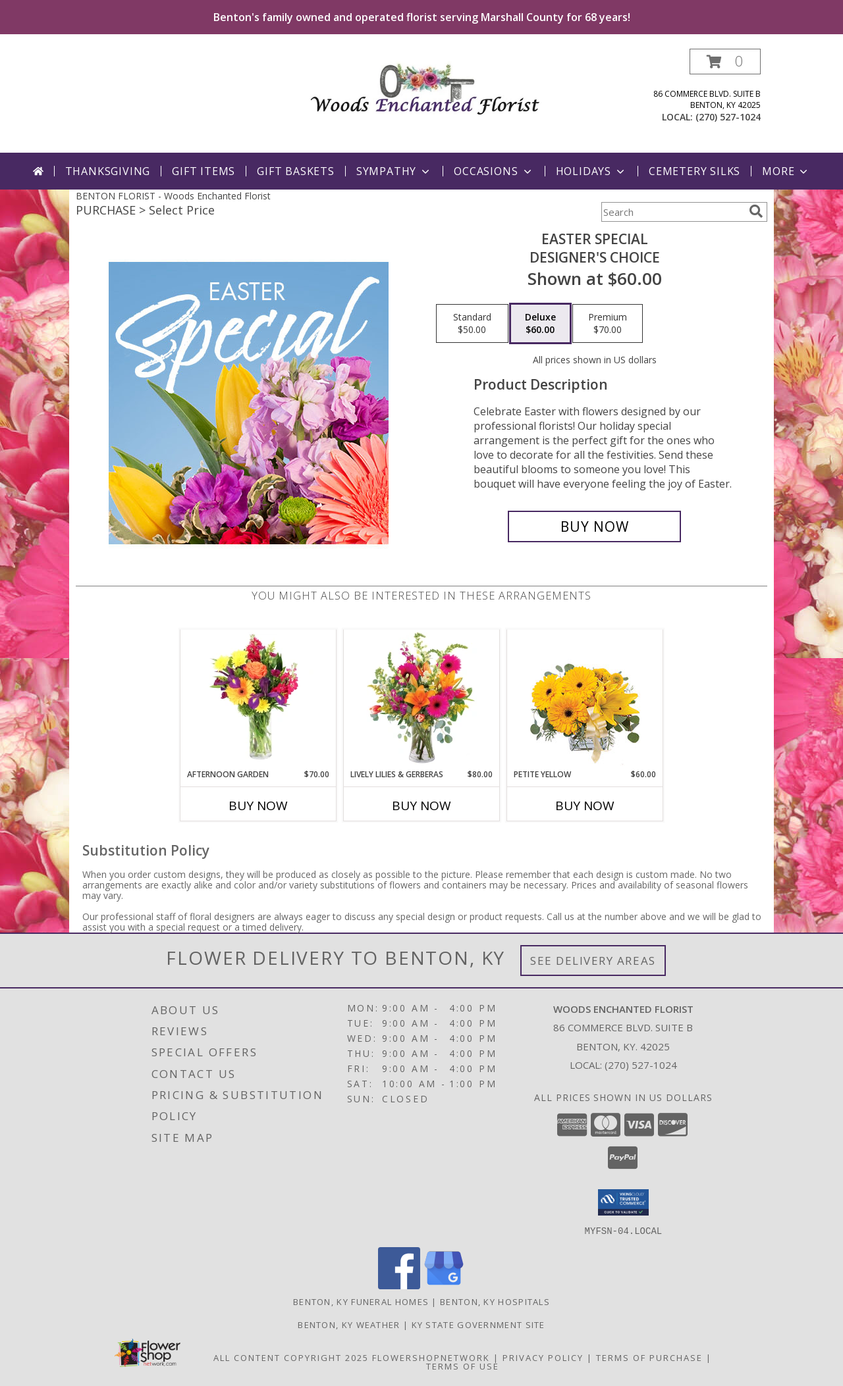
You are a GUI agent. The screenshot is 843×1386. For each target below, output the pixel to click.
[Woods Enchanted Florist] (426, 85)
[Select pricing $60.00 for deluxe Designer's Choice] (540, 324)
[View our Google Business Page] (444, 1285)
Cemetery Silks (694, 171)
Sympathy (394, 171)
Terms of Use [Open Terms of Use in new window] (462, 1366)
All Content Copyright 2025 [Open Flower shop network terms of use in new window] (291, 1357)
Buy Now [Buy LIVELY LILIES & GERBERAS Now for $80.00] (421, 805)
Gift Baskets (296, 171)
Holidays (591, 171)
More (786, 171)
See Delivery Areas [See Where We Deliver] (593, 960)
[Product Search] (672, 212)
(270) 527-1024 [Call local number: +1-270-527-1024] (728, 117)
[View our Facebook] (399, 1285)
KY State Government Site (478, 1324)
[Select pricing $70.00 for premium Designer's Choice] (607, 324)
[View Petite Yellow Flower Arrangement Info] (585, 699)
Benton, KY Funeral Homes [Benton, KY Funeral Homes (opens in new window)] (361, 1301)
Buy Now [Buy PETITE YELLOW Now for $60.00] (584, 805)
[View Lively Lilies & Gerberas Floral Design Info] (422, 698)
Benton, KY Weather (349, 1324)
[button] (725, 61)
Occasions (493, 171)
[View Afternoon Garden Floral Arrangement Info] (258, 698)
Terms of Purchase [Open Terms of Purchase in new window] (649, 1357)
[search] (756, 211)
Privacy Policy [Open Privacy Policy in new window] (543, 1357)
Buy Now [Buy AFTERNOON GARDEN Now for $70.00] (258, 805)
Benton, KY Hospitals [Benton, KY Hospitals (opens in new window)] (495, 1301)
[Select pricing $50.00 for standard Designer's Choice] (472, 324)
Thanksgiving (108, 171)
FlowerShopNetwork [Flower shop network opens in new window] (431, 1357)
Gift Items (203, 171)
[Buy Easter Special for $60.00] (594, 526)
